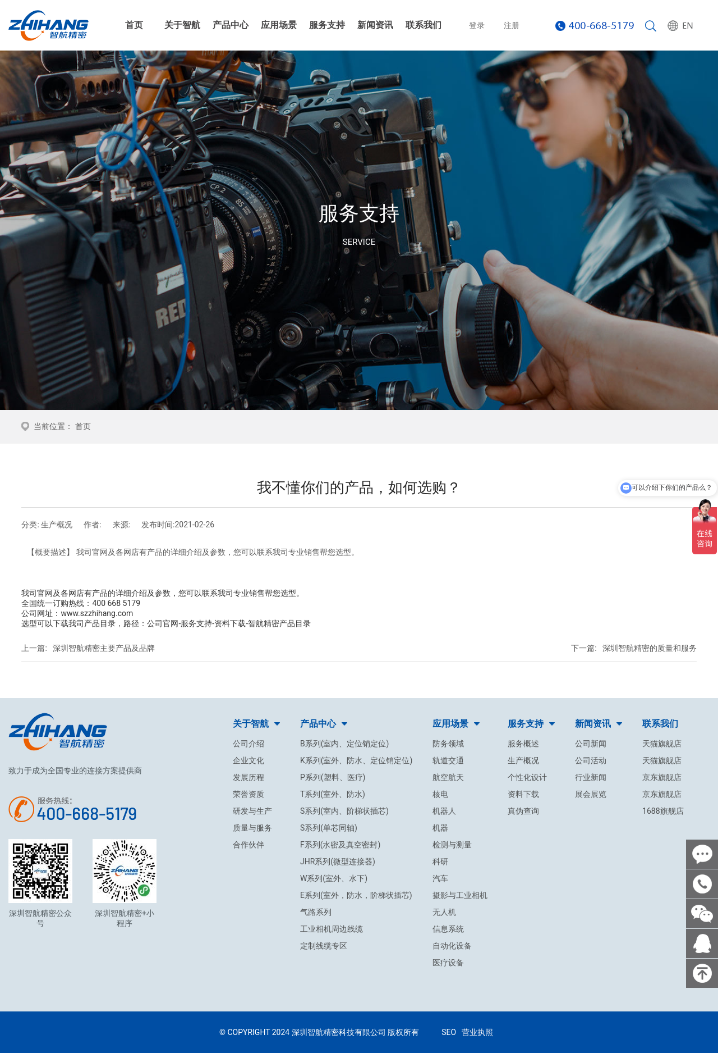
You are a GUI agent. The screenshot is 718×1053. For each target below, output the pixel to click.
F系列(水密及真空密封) (340, 844)
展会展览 (590, 794)
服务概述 (523, 743)
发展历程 (248, 777)
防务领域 (448, 743)
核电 (440, 794)
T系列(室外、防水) (332, 794)
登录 (477, 25)
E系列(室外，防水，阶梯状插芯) (356, 895)
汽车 (440, 878)
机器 (440, 827)
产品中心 (230, 25)
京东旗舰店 (662, 777)
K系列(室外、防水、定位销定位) (356, 760)
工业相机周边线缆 (331, 928)
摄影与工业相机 (459, 895)
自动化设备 (452, 945)
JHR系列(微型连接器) (337, 861)
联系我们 (423, 25)
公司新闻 (590, 743)
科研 (440, 861)
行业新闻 (590, 777)
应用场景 (279, 25)
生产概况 (523, 760)
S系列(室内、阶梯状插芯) (344, 810)
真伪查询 (523, 810)
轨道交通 (448, 760)
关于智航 (182, 25)
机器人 (444, 810)
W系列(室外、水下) (333, 878)
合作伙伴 (248, 844)
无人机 (444, 912)
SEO (448, 1032)
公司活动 (590, 760)
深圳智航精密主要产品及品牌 (104, 648)
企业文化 (248, 760)
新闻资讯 (375, 25)
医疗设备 (448, 962)
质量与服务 (252, 827)
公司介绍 (248, 743)
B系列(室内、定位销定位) (344, 743)
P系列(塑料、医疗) (333, 777)
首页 (134, 25)
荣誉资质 (248, 794)
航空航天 (448, 777)
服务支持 (327, 25)
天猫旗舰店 (662, 743)
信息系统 (448, 928)
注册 (511, 25)
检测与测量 (452, 844)
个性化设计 (527, 777)
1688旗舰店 (662, 810)
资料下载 (523, 794)
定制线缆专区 (323, 945)
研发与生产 (252, 810)
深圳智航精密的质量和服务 (649, 648)
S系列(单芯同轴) (328, 827)
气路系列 (316, 912)
